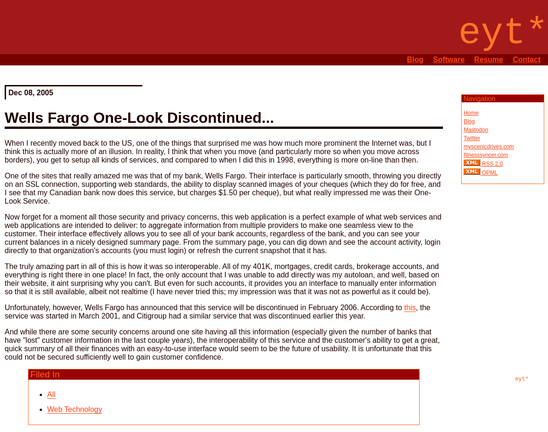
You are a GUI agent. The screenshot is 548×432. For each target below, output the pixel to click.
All (51, 394)
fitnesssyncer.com (486, 155)
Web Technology (74, 409)
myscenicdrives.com (489, 146)
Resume (488, 60)
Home (471, 113)
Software (449, 60)
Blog (415, 60)
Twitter (472, 138)
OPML (489, 173)
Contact (527, 60)
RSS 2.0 (491, 164)
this (410, 308)
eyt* (522, 379)
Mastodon (476, 130)
